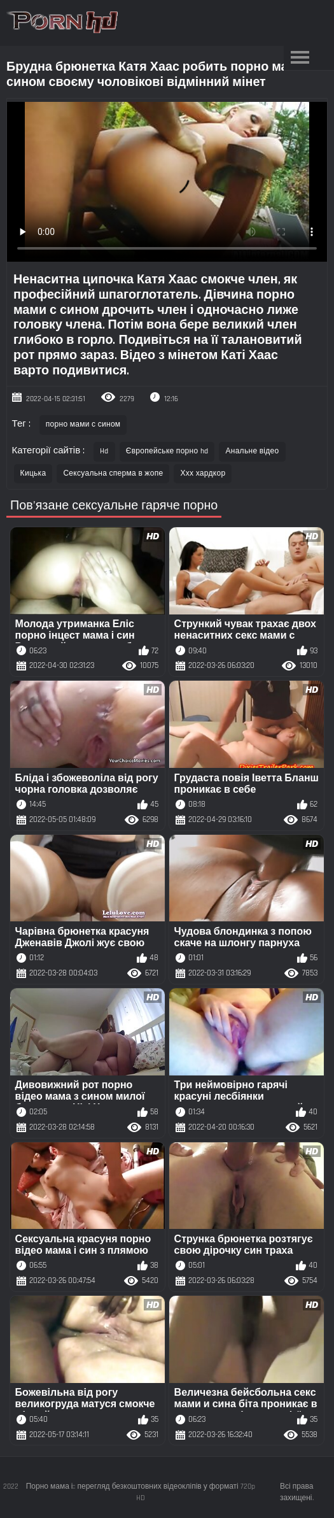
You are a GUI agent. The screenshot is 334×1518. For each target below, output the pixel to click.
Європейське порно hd (167, 451)
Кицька (33, 473)
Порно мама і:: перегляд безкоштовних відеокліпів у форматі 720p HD (140, 1492)
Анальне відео (252, 451)
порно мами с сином (83, 424)
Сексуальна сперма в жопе (113, 473)
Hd (104, 451)
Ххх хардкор (202, 473)
